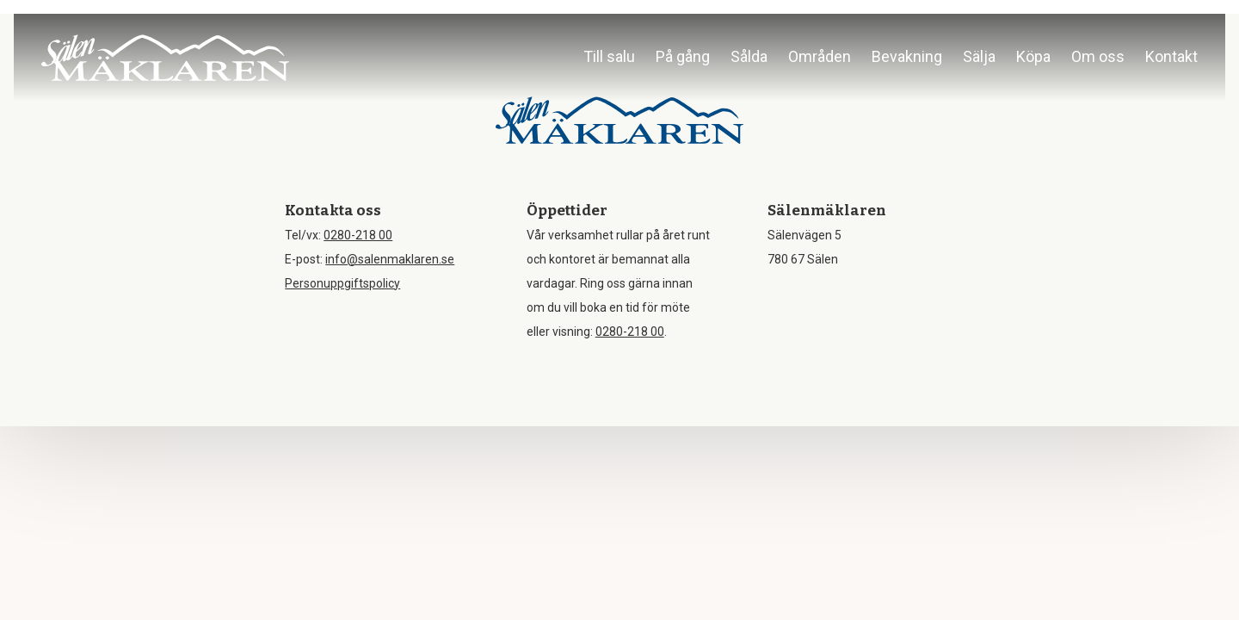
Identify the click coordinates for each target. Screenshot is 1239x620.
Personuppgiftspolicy (342, 283)
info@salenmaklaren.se (389, 259)
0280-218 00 (358, 235)
